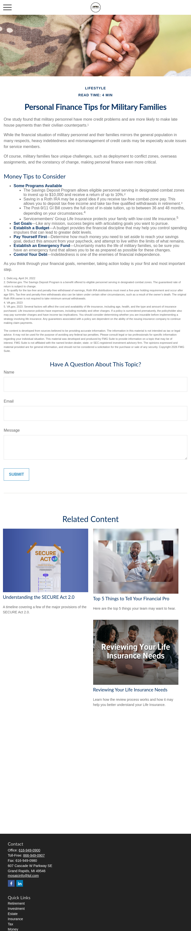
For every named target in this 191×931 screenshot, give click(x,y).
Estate (13, 914)
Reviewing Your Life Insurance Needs (130, 689)
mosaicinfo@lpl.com (23, 876)
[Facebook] (11, 883)
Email (9, 401)
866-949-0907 (34, 855)
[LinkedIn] (19, 883)
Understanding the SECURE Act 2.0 (39, 597)
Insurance (15, 919)
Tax (10, 924)
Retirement (16, 903)
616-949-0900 (29, 850)
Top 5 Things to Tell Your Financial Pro (131, 598)
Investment (16, 909)
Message (12, 430)
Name (9, 372)
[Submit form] (16, 474)
